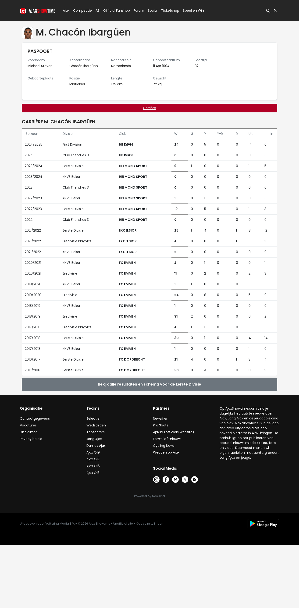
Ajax (66, 10)
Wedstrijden (96, 425)
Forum (139, 10)
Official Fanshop (113, 10)
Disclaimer (28, 432)
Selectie (93, 418)
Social (152, 10)
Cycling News (163, 445)
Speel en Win (193, 10)
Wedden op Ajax (166, 452)
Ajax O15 (93, 472)
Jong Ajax (94, 438)
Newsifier (160, 418)
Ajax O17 (93, 459)
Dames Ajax (96, 445)
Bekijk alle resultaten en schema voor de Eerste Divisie (149, 384)
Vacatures (28, 425)
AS (98, 10)
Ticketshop (170, 10)
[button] (268, 10)
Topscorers (95, 432)
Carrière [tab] (149, 108)
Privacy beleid (31, 438)
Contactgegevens (35, 418)
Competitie (80, 10)
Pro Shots (160, 425)
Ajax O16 (93, 466)
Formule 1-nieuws (167, 438)
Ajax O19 (93, 452)
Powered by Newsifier (149, 496)
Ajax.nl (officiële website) (173, 432)
